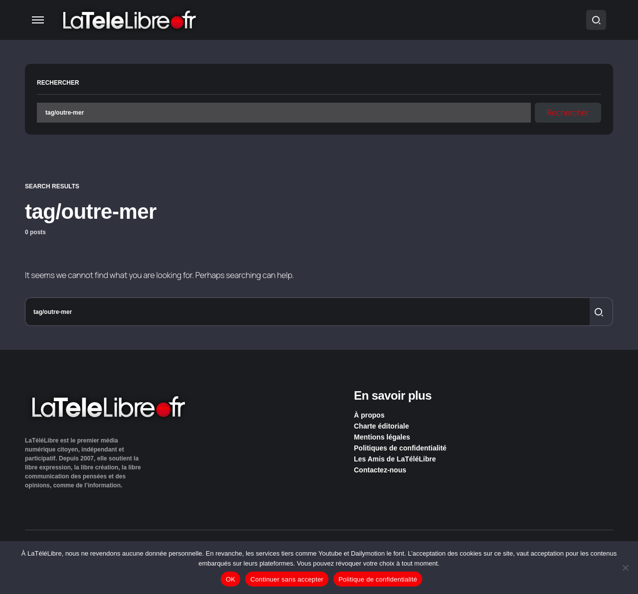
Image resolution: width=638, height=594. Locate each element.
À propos (369, 415)
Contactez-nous (380, 469)
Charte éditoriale (381, 426)
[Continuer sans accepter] (626, 568)
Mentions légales (382, 437)
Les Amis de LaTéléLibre (395, 458)
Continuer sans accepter (286, 579)
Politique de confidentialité (377, 579)
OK (230, 579)
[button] (38, 19)
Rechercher (58, 82)
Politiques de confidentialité (400, 448)
